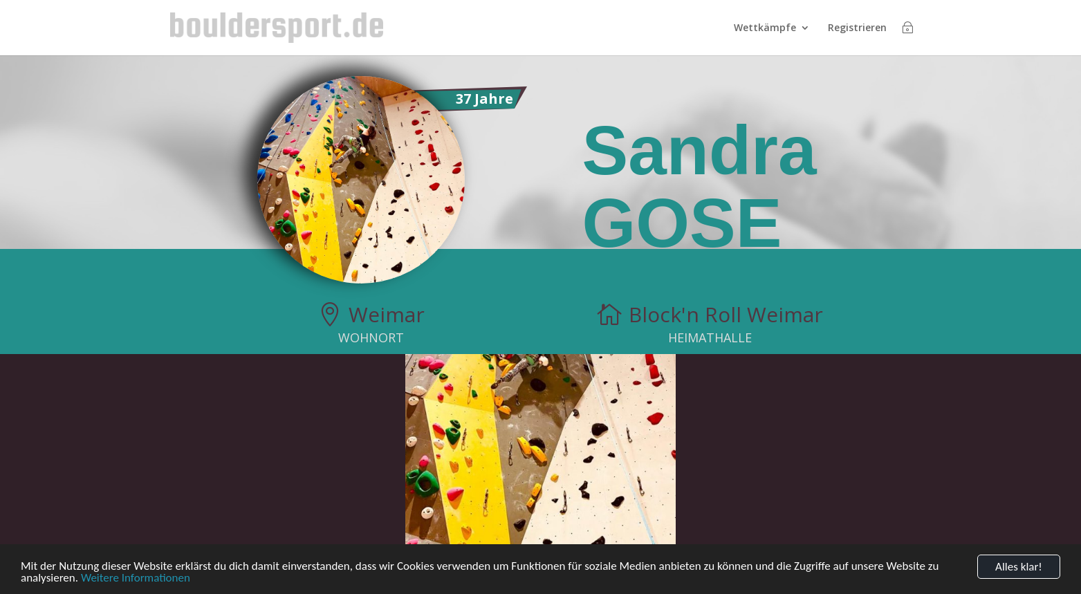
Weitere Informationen (135, 580)
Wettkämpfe (765, 28)
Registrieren (857, 28)
